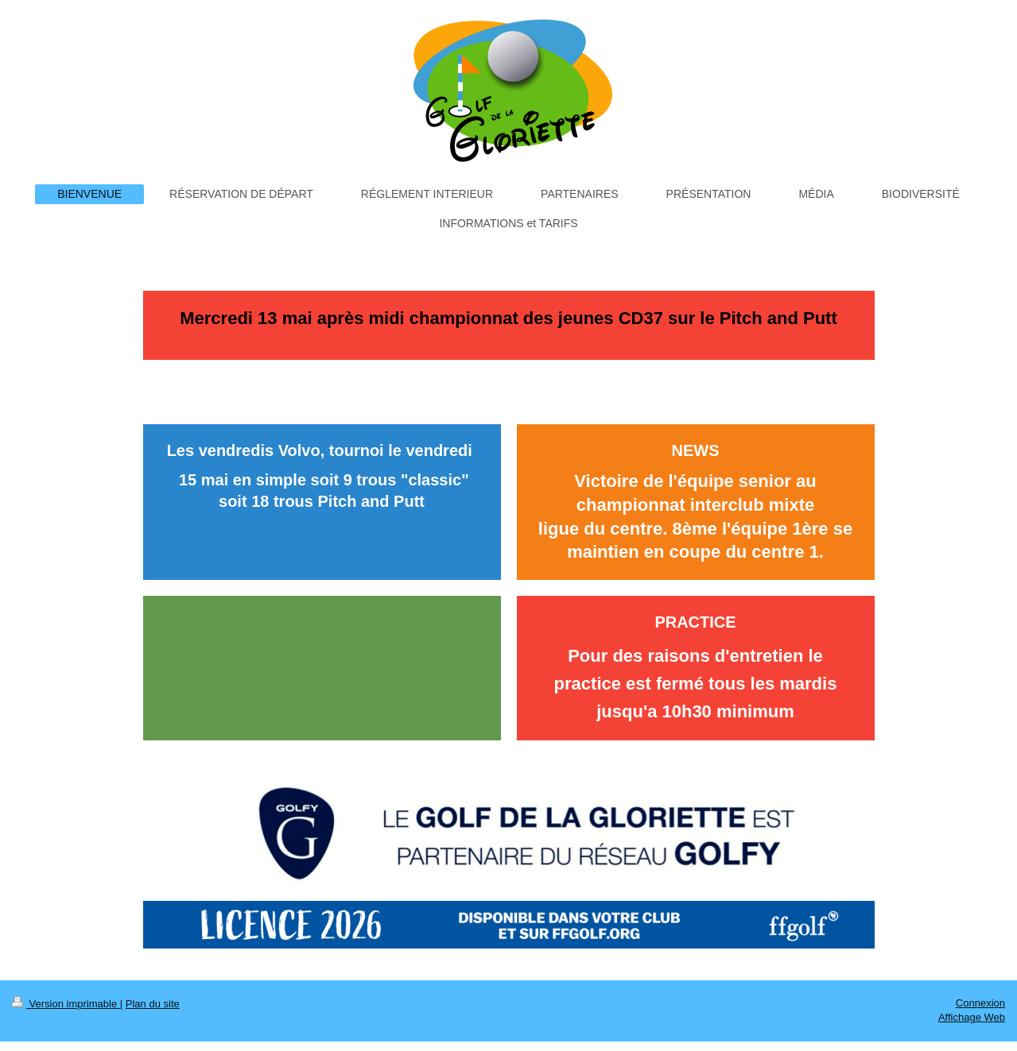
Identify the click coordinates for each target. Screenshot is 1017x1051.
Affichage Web (971, 1017)
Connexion (980, 1003)
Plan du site (153, 1004)
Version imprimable (66, 1004)
